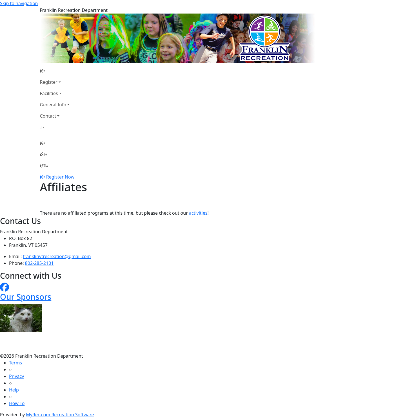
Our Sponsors (25, 296)
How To (17, 403)
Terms (15, 363)
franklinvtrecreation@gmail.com (57, 256)
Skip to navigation (19, 3)
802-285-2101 (39, 263)
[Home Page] (55, 70)
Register (48, 82)
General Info (53, 105)
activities (198, 213)
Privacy (16, 376)
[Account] (55, 127)
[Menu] (44, 165)
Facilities (49, 93)
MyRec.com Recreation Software (60, 415)
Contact (48, 116)
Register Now (60, 177)
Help (14, 390)
